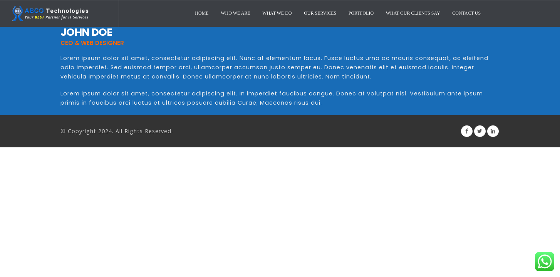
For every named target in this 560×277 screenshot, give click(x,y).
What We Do (277, 13)
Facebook (467, 131)
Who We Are (235, 13)
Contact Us (466, 13)
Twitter (480, 131)
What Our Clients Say (413, 13)
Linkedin (493, 131)
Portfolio (361, 13)
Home (201, 13)
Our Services (320, 13)
